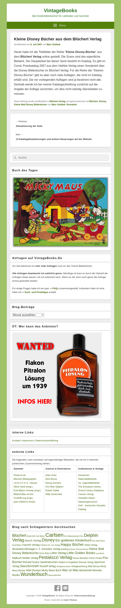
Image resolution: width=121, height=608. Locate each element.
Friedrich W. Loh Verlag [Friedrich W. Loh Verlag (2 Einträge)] (50, 545)
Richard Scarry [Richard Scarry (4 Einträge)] (31, 562)
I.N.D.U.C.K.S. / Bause (25, 483)
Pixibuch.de (20, 475)
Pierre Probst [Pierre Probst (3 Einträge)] (95, 558)
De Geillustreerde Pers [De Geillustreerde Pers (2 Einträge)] (73, 536)
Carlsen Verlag (85, 494)
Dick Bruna (51, 479)
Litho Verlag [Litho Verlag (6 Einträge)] (58, 553)
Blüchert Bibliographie (25, 479)
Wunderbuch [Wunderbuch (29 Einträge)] (34, 574)
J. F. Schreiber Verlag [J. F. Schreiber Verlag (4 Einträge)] (48, 549)
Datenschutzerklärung (46, 440)
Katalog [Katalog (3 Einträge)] (65, 549)
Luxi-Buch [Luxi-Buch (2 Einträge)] (100, 553)
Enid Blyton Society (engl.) (27, 490)
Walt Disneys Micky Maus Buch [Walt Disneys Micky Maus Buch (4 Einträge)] (43, 570)
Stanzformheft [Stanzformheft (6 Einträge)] (29, 566)
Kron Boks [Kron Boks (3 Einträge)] (44, 553)
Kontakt (16, 440)
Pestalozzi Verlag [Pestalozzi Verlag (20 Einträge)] (55, 557)
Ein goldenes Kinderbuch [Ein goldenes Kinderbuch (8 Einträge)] (73, 540)
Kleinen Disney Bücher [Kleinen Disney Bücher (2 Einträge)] (78, 549)
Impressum (27, 440)
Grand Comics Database (91, 490)
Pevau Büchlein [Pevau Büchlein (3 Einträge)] (80, 558)
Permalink (72, 104)
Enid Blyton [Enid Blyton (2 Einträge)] (17, 545)
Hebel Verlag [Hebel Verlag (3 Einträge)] (90, 545)
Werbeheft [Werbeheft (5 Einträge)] (85, 570)
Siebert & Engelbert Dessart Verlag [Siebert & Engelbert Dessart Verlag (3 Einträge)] (76, 562)
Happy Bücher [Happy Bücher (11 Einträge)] (72, 544)
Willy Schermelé (53, 494)
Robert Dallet (52, 490)
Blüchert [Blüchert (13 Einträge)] (19, 535)
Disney (102, 101)
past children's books (24, 501)
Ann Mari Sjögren (54, 486)
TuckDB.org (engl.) (23, 498)
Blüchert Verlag (57, 101)
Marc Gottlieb (53, 44)
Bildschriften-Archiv (23, 494)
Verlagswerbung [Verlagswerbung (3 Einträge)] (79, 566)
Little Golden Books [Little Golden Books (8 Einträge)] (81, 553)
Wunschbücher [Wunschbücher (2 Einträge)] (54, 575)
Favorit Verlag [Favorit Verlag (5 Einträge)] (31, 544)
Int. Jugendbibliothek (89, 483)
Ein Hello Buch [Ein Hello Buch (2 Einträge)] (98, 541)
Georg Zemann (53, 483)
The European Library (89, 486)
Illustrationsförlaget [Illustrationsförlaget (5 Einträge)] (23, 548)
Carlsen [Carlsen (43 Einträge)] (54, 535)
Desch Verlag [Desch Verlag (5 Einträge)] (33, 540)
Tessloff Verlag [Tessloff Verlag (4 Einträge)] (47, 566)
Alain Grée (50, 475)
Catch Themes (70, 600)
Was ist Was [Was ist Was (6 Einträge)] (70, 570)
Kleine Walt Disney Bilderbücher (30, 104)
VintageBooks (60, 10)
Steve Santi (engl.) (23, 486)
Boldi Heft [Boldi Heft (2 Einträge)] (31, 536)
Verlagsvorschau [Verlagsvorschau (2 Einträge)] (63, 566)
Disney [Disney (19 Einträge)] (48, 539)
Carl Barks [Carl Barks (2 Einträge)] (40, 536)
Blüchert (93, 101)
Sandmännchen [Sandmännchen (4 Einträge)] (49, 562)
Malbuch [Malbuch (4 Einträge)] (17, 558)
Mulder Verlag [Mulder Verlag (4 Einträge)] (30, 558)
